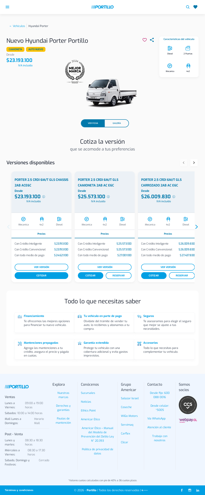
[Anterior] (183, 162)
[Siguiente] (194, 162)
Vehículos (19, 26)
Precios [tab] (41, 233)
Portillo (91, 490)
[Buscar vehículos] (187, 7)
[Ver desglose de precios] (43, 196)
